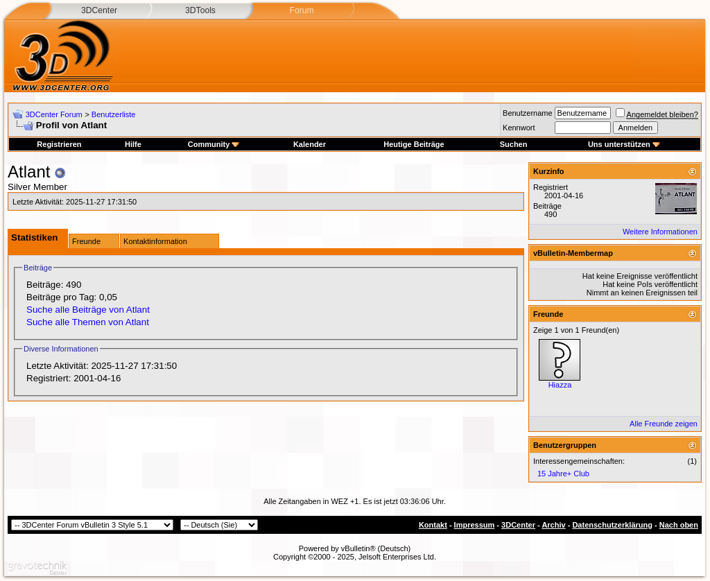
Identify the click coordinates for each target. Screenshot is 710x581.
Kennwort (519, 127)
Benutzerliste (114, 114)
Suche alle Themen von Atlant (87, 322)
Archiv (553, 525)
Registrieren (59, 144)
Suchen (514, 144)
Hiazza (560, 385)
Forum (301, 10)
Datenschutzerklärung (612, 525)
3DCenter (99, 10)
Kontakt (433, 525)
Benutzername (528, 113)
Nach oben (678, 525)
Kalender (309, 144)
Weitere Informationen (660, 231)
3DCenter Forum (54, 114)
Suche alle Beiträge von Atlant (88, 309)
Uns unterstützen (624, 144)
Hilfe (133, 144)
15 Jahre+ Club (563, 473)
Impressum (474, 525)
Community (214, 144)
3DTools (200, 10)
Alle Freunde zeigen (664, 423)
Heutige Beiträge (413, 144)
